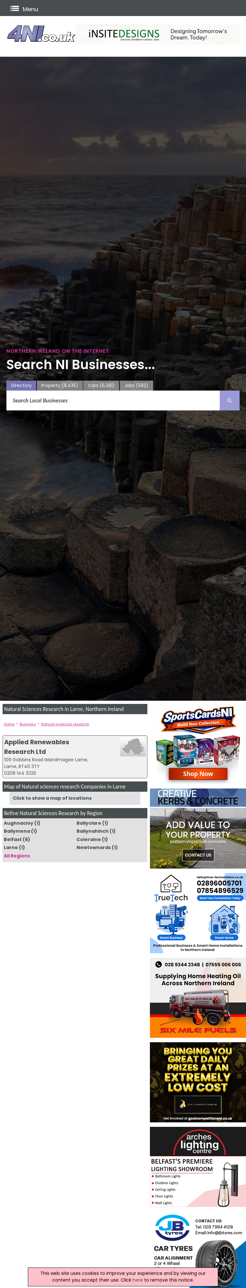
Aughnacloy (18, 823)
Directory (21, 385)
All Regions (17, 856)
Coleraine (89, 839)
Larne (11, 847)
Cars (101, 385)
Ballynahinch (93, 831)
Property (59, 385)
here (138, 1280)
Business (28, 724)
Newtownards (94, 847)
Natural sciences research (65, 724)
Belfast (13, 839)
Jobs (136, 385)
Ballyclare (89, 823)
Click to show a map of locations (52, 798)
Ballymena (17, 831)
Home (9, 724)
